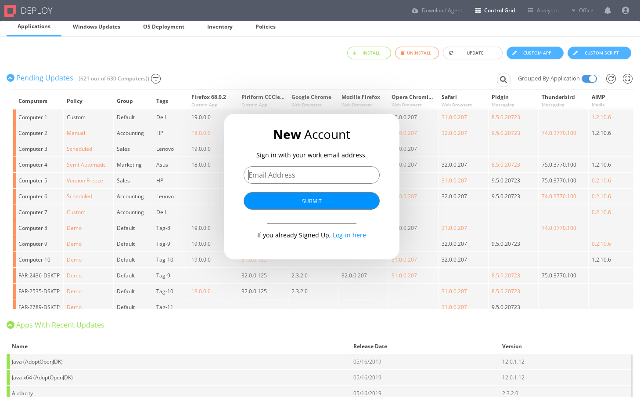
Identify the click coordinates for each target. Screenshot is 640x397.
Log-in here (349, 234)
